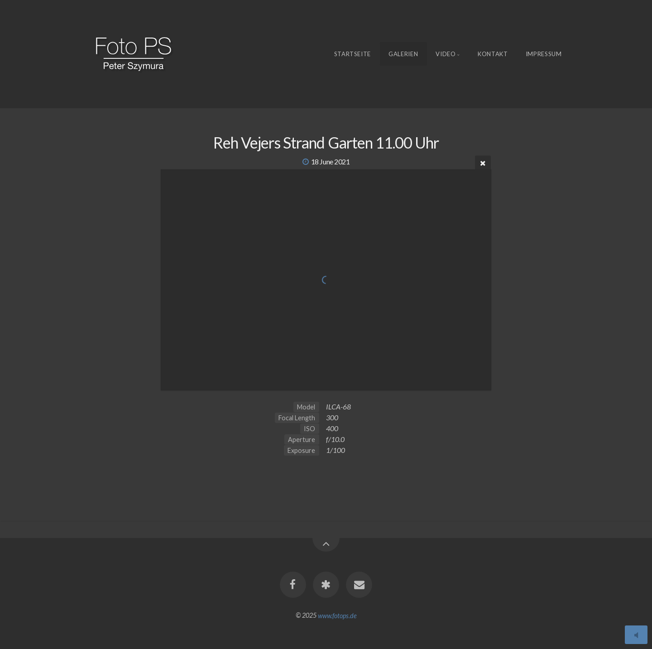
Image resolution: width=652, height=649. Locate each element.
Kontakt (493, 54)
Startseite (352, 54)
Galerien (403, 54)
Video (445, 54)
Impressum (544, 54)
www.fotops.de (337, 615)
